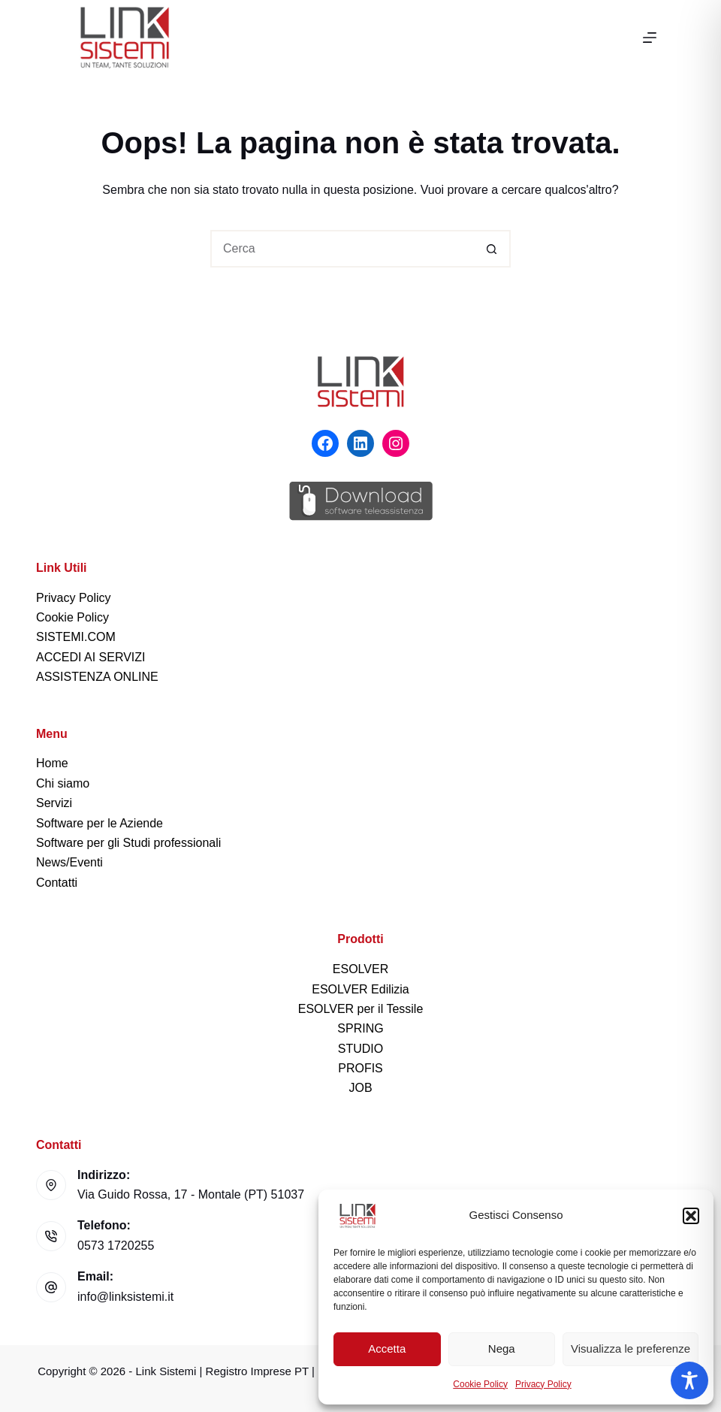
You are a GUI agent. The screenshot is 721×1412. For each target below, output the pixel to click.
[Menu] (649, 37)
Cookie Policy (480, 1384)
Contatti (56, 882)
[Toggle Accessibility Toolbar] (689, 1380)
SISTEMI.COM (76, 636)
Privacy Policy (543, 1384)
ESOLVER (360, 969)
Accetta (387, 1348)
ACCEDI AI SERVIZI (91, 657)
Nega (501, 1348)
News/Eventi (69, 862)
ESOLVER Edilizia (360, 989)
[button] (690, 1215)
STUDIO (360, 1048)
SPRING (360, 1028)
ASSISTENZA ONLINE (97, 676)
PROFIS (360, 1068)
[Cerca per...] (341, 249)
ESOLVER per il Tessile (361, 1008)
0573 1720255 (115, 1245)
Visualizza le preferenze (630, 1348)
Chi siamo (62, 783)
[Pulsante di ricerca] (492, 249)
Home (52, 763)
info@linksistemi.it (125, 1296)
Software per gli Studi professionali (128, 842)
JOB (360, 1087)
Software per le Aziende (99, 823)
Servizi (54, 803)
